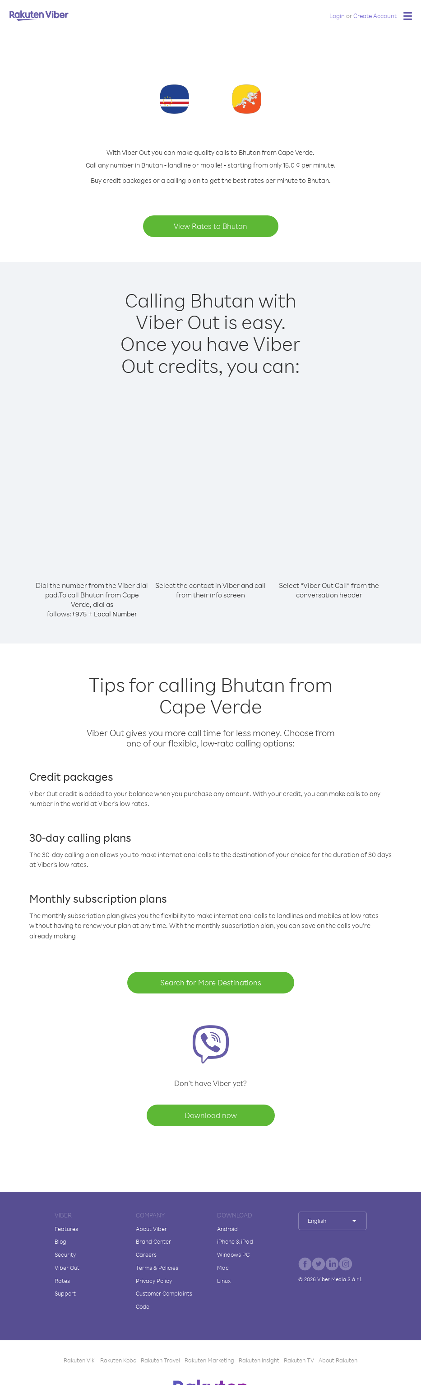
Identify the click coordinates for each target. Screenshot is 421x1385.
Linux (224, 1280)
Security (65, 1254)
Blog (60, 1241)
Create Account (375, 15)
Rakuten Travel (160, 1360)
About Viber (151, 1228)
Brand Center (153, 1241)
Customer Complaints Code (164, 1300)
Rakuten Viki (80, 1360)
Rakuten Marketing (209, 1360)
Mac (223, 1267)
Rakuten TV (299, 1360)
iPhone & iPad (235, 1241)
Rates (62, 1280)
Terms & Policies (157, 1267)
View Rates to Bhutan (210, 226)
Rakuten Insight (259, 1360)
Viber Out (67, 1267)
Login (337, 15)
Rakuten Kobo (118, 1360)
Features (66, 1228)
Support (65, 1293)
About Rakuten (338, 1360)
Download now (211, 1115)
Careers (146, 1254)
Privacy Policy (154, 1280)
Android (227, 1228)
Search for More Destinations (210, 982)
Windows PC (233, 1254)
